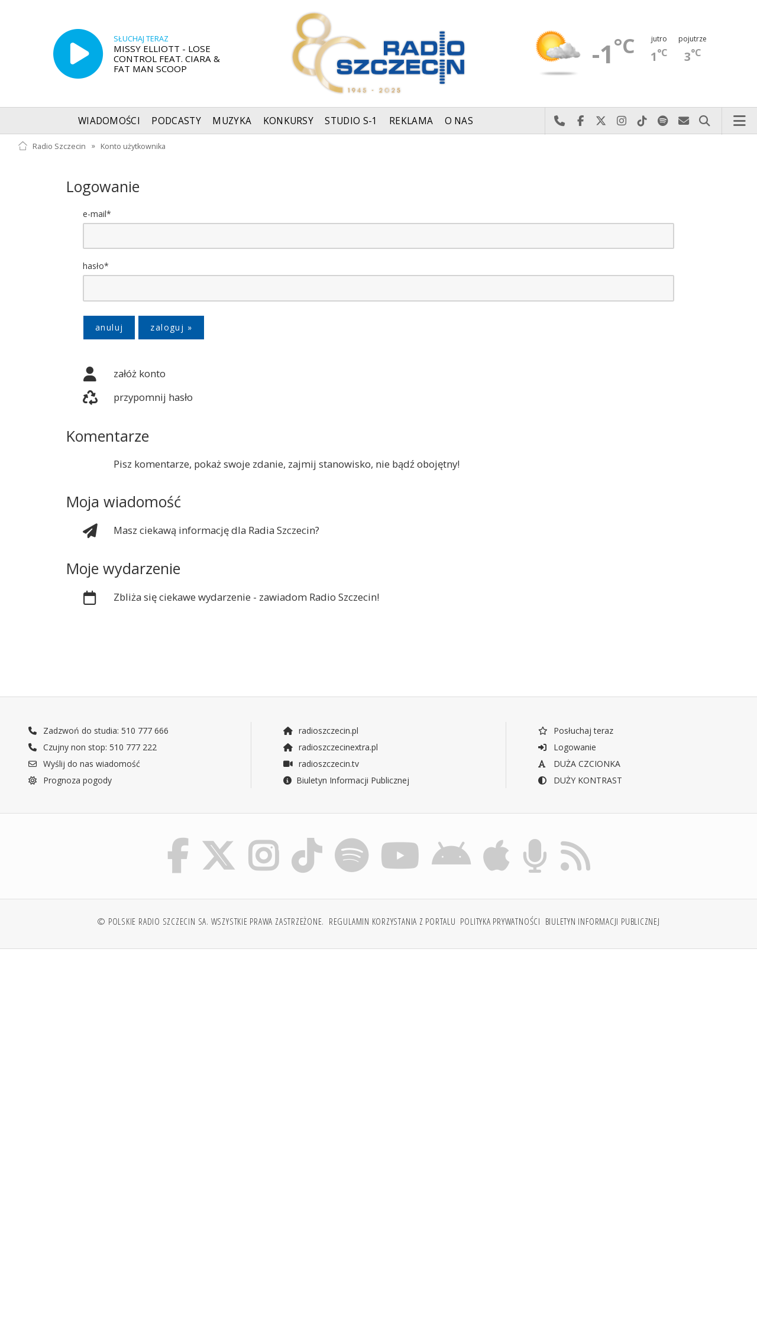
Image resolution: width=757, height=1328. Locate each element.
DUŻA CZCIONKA (578, 764)
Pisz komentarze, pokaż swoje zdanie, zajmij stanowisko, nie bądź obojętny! (287, 464)
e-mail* (97, 213)
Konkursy (288, 121)
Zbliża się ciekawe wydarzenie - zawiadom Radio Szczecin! (222, 598)
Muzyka (231, 121)
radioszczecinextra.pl (330, 747)
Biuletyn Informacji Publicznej (345, 780)
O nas (459, 121)
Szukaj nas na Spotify (663, 121)
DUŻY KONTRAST (579, 780)
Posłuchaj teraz (575, 731)
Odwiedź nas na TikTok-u (642, 121)
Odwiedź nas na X (601, 121)
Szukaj (704, 121)
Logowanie (566, 747)
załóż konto (116, 375)
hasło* (96, 265)
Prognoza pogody (69, 780)
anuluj (109, 327)
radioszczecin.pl (320, 731)
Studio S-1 (351, 121)
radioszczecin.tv (320, 764)
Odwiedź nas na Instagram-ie (622, 121)
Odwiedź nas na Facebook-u (580, 121)
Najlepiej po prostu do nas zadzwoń (559, 121)
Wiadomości (109, 121)
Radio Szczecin (51, 146)
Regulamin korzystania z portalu (392, 924)
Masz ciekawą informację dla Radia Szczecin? (192, 531)
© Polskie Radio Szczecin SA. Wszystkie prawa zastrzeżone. (210, 924)
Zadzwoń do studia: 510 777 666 (98, 731)
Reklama (411, 121)
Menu (739, 121)
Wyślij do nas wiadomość (684, 121)
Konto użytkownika (133, 146)
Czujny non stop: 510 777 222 (92, 747)
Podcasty (175, 121)
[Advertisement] (197, 1050)
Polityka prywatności (500, 924)
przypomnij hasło (129, 398)
